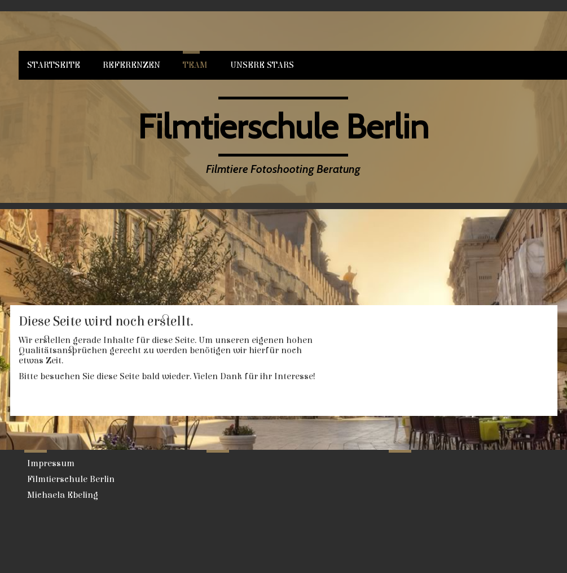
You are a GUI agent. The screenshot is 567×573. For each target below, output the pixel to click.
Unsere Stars (262, 65)
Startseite (53, 65)
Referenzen (131, 65)
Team (195, 65)
